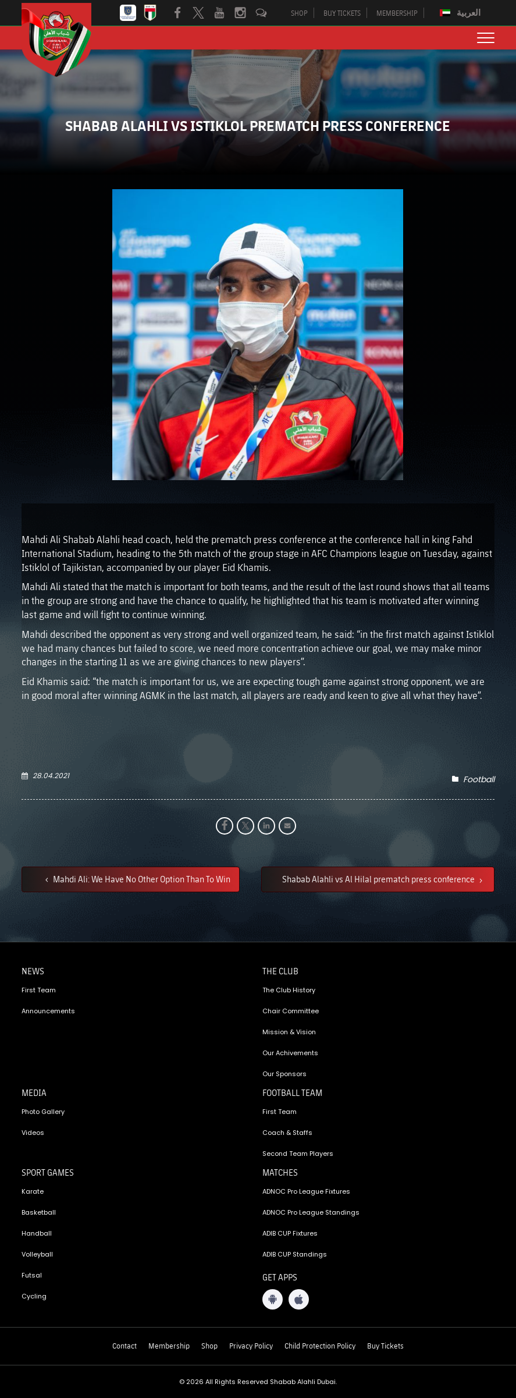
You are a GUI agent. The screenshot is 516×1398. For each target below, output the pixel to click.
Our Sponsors (284, 1073)
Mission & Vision (289, 1032)
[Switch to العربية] (461, 12)
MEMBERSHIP (397, 13)
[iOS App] (299, 1299)
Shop (209, 1345)
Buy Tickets (385, 1345)
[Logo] (65, 40)
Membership (169, 1345)
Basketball (39, 1212)
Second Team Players (297, 1153)
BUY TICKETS (342, 13)
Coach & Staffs (287, 1132)
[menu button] (485, 38)
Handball (37, 1233)
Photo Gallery (43, 1111)
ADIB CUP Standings (294, 1254)
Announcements (48, 1011)
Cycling (34, 1296)
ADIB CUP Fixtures (290, 1233)
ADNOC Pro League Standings (311, 1212)
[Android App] (272, 1299)
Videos (33, 1132)
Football (478, 779)
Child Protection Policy (319, 1345)
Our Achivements (290, 1053)
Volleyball (37, 1254)
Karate (33, 1191)
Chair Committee (290, 1011)
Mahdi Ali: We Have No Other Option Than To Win (140, 879)
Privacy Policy (251, 1345)
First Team (39, 990)
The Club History (288, 990)
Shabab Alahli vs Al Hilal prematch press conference (379, 879)
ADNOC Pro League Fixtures (306, 1191)
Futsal (32, 1275)
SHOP (299, 13)
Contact (124, 1345)
